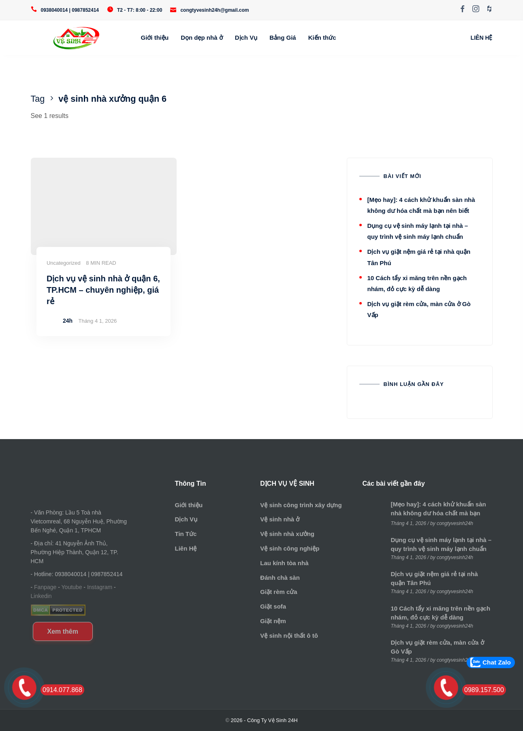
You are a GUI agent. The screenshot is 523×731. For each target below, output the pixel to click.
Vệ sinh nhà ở (279, 519)
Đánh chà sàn (280, 577)
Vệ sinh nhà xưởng (287, 533)
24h (68, 320)
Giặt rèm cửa (278, 591)
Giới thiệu (155, 37)
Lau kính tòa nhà (284, 563)
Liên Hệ (185, 548)
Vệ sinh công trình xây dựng (301, 505)
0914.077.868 (62, 689)
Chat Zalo (496, 662)
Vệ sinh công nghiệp (289, 548)
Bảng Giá (282, 37)
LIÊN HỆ (482, 37)
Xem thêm (62, 631)
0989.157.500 (484, 689)
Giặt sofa (273, 606)
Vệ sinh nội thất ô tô (289, 635)
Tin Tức (185, 533)
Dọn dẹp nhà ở (202, 37)
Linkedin (41, 596)
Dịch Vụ (246, 37)
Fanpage (45, 587)
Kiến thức (322, 37)
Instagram (99, 587)
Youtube (72, 587)
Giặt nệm (273, 620)
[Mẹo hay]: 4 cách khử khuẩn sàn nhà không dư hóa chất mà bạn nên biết (438, 513)
